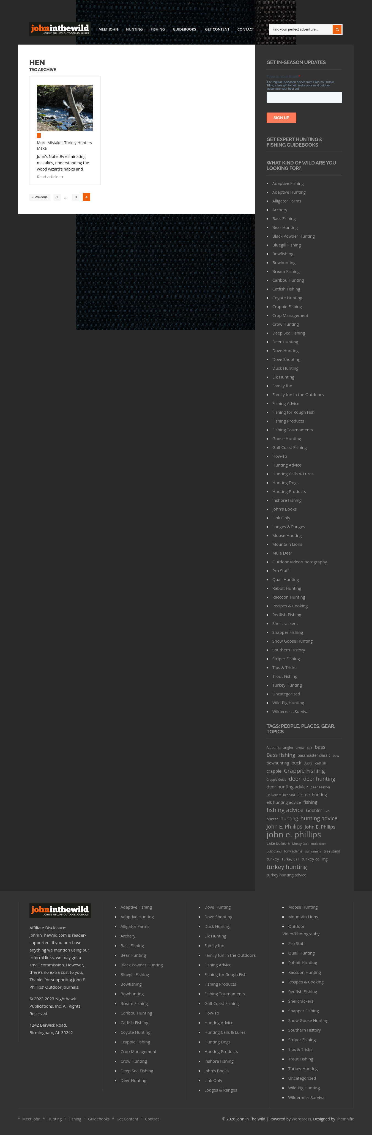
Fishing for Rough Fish (293, 412)
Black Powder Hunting (293, 236)
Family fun (282, 385)
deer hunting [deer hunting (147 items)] (319, 778)
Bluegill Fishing (286, 245)
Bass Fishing (284, 218)
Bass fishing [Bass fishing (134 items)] (281, 754)
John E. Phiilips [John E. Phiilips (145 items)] (284, 826)
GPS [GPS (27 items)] (327, 811)
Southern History (288, 650)
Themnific (345, 1119)
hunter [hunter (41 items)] (272, 818)
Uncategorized (286, 694)
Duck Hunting (285, 368)
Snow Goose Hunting (292, 641)
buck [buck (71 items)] (296, 763)
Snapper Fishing (287, 632)
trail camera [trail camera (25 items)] (313, 851)
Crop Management (290, 315)
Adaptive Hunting (289, 192)
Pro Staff (280, 570)
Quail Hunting (285, 579)
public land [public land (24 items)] (274, 851)
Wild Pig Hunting (288, 702)
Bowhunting (284, 262)
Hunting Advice (286, 465)
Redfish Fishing (286, 614)
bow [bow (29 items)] (336, 755)
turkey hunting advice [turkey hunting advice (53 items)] (287, 875)
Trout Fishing (284, 676)
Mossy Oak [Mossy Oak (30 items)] (300, 843)
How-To (279, 456)
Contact (245, 29)
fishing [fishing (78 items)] (310, 802)
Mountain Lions (287, 544)
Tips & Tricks (284, 667)
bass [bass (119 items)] (320, 746)
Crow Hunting (285, 324)
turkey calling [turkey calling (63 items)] (314, 859)
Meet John (108, 29)
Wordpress (301, 1119)
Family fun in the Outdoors (298, 394)
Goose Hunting (286, 438)
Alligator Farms (286, 201)
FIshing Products (288, 421)
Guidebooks (184, 30)
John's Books (284, 509)
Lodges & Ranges (288, 526)
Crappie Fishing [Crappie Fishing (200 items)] (304, 770)
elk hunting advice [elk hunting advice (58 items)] (284, 802)
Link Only (281, 517)
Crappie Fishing (287, 306)
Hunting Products (289, 491)
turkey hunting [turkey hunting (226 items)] (287, 866)
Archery (279, 209)
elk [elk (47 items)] (300, 794)
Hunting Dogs (285, 482)
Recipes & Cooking (290, 605)
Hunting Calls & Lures (293, 473)
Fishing (158, 29)
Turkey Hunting (287, 685)
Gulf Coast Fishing (289, 447)
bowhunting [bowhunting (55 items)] (278, 763)
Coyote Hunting (287, 297)
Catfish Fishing (286, 289)
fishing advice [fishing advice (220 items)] (285, 809)
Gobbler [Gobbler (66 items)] (314, 810)
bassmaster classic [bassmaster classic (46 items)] (314, 755)
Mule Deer (282, 553)
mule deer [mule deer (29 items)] (318, 843)
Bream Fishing (286, 271)
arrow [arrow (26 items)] (300, 747)
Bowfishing (283, 253)
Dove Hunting (285, 350)
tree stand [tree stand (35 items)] (332, 851)
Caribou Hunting (288, 280)
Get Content (217, 29)
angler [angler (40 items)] (288, 747)
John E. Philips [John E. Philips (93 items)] (320, 827)
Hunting (134, 29)
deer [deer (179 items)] (295, 778)
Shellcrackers (285, 623)
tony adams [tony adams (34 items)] (293, 851)
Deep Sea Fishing (288, 333)
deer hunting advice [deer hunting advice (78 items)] (287, 787)
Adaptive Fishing (288, 183)
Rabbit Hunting (286, 588)
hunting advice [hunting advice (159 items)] (318, 818)
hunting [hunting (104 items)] (289, 818)
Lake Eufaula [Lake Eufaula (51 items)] (278, 843)
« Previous (40, 197)
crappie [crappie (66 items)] (274, 771)
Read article (50, 176)
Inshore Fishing (287, 500)
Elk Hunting (283, 377)
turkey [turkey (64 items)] (273, 859)
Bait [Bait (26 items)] (309, 747)
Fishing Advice (285, 403)
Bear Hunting (285, 227)
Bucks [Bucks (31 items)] (308, 763)
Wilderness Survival (291, 711)
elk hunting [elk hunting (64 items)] (316, 794)
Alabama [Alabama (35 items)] (274, 747)
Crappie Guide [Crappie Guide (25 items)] (276, 779)
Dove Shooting (286, 359)
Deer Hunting (285, 341)
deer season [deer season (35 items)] (320, 787)
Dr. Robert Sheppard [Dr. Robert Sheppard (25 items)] (281, 795)
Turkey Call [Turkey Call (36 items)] (290, 859)
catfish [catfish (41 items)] (320, 763)
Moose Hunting (287, 535)
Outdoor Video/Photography (299, 561)
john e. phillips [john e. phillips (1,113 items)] (294, 834)
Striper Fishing (286, 658)
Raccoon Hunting (288, 597)
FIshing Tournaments (292, 429)
